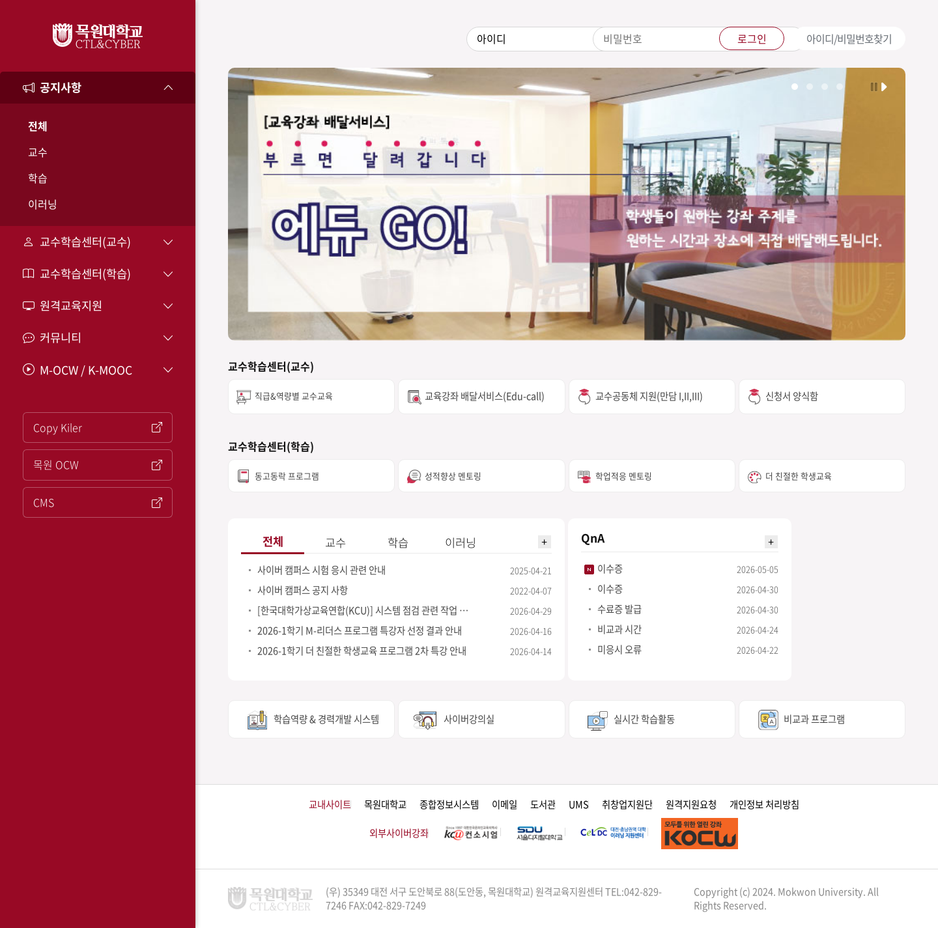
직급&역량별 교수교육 (294, 395)
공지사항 (52, 87)
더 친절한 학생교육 (798, 476)
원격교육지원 (62, 305)
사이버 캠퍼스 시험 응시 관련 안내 (321, 570)
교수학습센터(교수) (77, 241)
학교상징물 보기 (825, 86)
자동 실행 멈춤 (874, 86)
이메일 (504, 804)
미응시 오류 (619, 649)
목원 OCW (97, 464)
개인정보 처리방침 (764, 804)
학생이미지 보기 (810, 86)
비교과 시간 (619, 629)
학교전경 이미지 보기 (795, 86)
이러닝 (42, 204)
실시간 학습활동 (644, 719)
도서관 (543, 804)
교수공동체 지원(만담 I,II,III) (649, 396)
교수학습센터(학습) (77, 273)
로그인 (752, 38)
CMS (97, 502)
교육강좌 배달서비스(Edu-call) (485, 396)
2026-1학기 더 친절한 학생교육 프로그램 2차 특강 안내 (361, 650)
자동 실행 (885, 86)
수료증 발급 (619, 609)
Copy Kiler (97, 427)
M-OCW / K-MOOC (77, 369)
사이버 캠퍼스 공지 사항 (302, 590)
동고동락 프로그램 (287, 476)
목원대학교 (385, 804)
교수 (38, 152)
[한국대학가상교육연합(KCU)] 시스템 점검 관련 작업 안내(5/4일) (365, 610)
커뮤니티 (52, 337)
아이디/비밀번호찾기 (849, 38)
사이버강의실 (469, 719)
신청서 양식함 (791, 396)
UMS (579, 804)
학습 (38, 178)
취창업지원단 (627, 804)
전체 (38, 126)
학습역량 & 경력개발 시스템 (326, 719)
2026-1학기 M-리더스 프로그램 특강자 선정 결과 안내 (359, 630)
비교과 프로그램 (814, 719)
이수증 (610, 568)
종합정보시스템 (449, 804)
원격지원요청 (691, 804)
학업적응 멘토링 (623, 476)
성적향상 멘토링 (453, 476)
